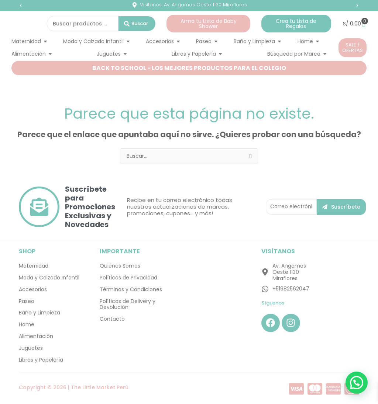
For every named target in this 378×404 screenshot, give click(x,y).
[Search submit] (136, 23)
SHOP (27, 251)
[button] (21, 5)
